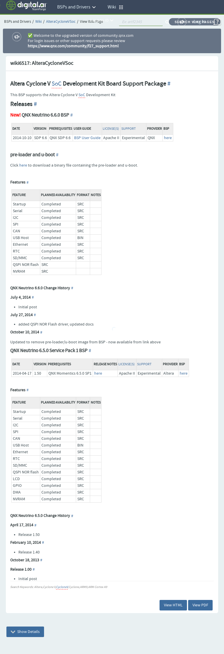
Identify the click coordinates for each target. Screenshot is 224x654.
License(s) (111, 129)
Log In (200, 22)
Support (128, 129)
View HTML (173, 605)
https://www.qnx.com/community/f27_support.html (73, 46)
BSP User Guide (87, 138)
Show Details (25, 631)
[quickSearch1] (141, 22)
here (168, 138)
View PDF (200, 605)
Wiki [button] (115, 7)
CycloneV (62, 587)
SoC (57, 84)
